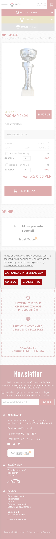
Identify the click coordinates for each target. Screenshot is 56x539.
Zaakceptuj (31, 281)
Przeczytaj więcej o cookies (18, 265)
